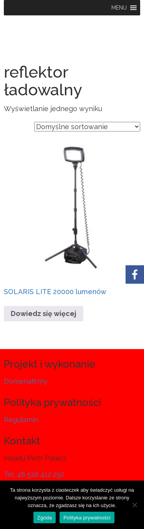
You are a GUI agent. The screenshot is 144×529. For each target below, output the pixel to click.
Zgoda (44, 518)
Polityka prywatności (87, 518)
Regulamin (21, 420)
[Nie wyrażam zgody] (134, 505)
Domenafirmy (26, 381)
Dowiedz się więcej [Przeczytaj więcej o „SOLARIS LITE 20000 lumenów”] (43, 313)
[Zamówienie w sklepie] (87, 126)
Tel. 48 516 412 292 (34, 474)
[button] (119, 7)
